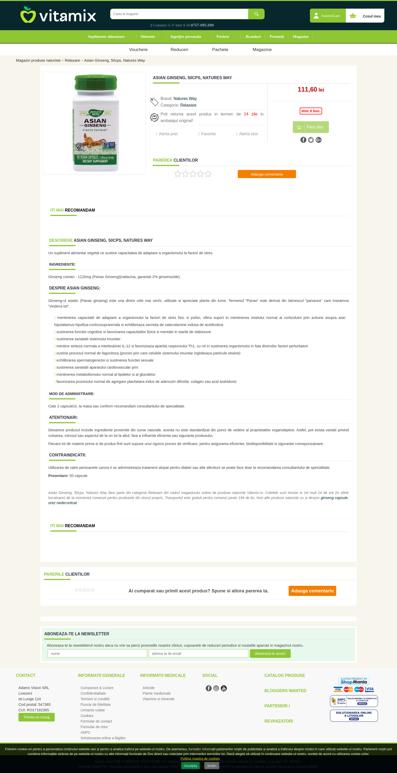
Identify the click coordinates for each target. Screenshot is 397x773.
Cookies (87, 716)
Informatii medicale (163, 675)
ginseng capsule (334, 498)
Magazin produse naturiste (38, 60)
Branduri (253, 37)
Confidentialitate (93, 693)
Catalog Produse (284, 675)
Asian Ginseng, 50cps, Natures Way (114, 60)
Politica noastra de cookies (200, 758)
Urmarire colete (93, 710)
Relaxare (72, 60)
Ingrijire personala (185, 37)
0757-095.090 (202, 25)
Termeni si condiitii (95, 699)
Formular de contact (96, 721)
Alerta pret (168, 134)
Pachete (222, 37)
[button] (328, 13)
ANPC (85, 732)
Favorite (208, 134)
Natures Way (185, 98)
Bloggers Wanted (285, 691)
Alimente (147, 37)
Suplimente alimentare (106, 37)
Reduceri (179, 49)
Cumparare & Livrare (97, 688)
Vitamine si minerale (159, 699)
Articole (149, 688)
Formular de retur (94, 727)
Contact (25, 675)
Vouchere (138, 49)
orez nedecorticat (62, 503)
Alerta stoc (249, 134)
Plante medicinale (157, 693)
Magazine (301, 37)
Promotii (277, 37)
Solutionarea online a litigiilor (103, 738)
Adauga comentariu (267, 174)
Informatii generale (101, 675)
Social (209, 675)
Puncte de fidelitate (96, 704)
